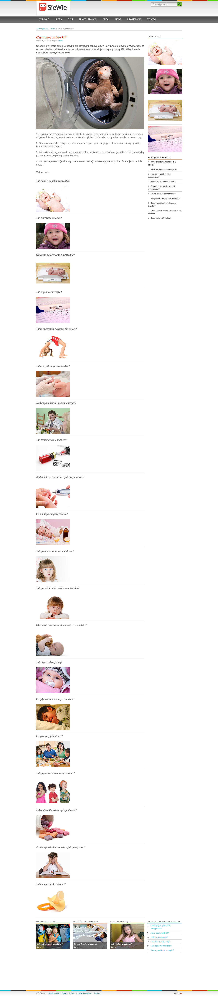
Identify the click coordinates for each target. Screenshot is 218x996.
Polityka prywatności (84, 993)
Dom (70, 19)
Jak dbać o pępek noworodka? (53, 180)
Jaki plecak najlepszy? (160, 941)
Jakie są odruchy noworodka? (53, 366)
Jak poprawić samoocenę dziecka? (55, 773)
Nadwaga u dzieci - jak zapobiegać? (56, 402)
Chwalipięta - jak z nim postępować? (160, 927)
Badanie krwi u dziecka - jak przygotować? (60, 477)
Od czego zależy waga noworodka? (55, 254)
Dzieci (106, 19)
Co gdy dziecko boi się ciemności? (55, 699)
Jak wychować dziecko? (121, 944)
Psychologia (134, 19)
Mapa (64, 993)
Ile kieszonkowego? (159, 937)
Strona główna (42, 29)
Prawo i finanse (88, 19)
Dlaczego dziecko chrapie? (162, 950)
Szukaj (179, 4)
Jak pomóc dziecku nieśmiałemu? (55, 551)
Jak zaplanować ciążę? (49, 291)
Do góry (176, 993)
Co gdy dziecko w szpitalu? (85, 944)
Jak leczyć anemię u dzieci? (51, 439)
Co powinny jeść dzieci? (49, 736)
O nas (71, 993)
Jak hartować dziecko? (49, 217)
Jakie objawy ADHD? (159, 933)
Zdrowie (44, 19)
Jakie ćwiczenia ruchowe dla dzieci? (56, 328)
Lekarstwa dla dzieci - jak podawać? (56, 810)
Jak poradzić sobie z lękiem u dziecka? (57, 588)
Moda (118, 19)
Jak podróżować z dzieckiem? (50, 944)
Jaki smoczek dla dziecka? (51, 884)
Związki (151, 19)
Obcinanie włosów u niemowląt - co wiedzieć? (62, 625)
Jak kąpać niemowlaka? (160, 946)
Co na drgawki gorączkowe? (52, 513)
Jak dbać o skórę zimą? (49, 662)
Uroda (58, 19)
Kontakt (97, 993)
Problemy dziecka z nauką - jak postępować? (61, 847)
